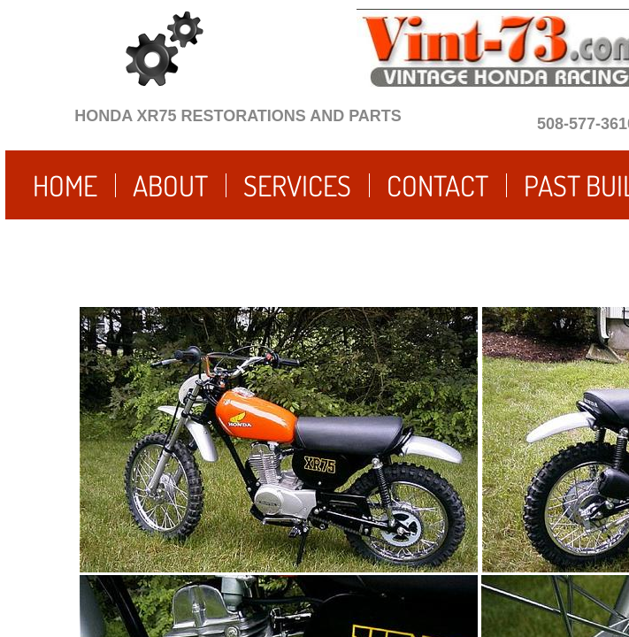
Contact (437, 185)
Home (65, 185)
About (170, 185)
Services (297, 185)
